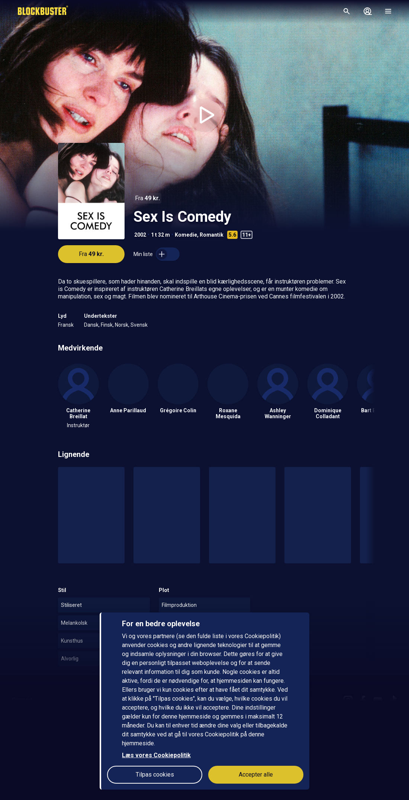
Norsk (121, 325)
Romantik (211, 235)
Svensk (139, 325)
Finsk (107, 325)
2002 (140, 235)
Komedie (186, 235)
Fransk (66, 325)
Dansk (91, 325)
